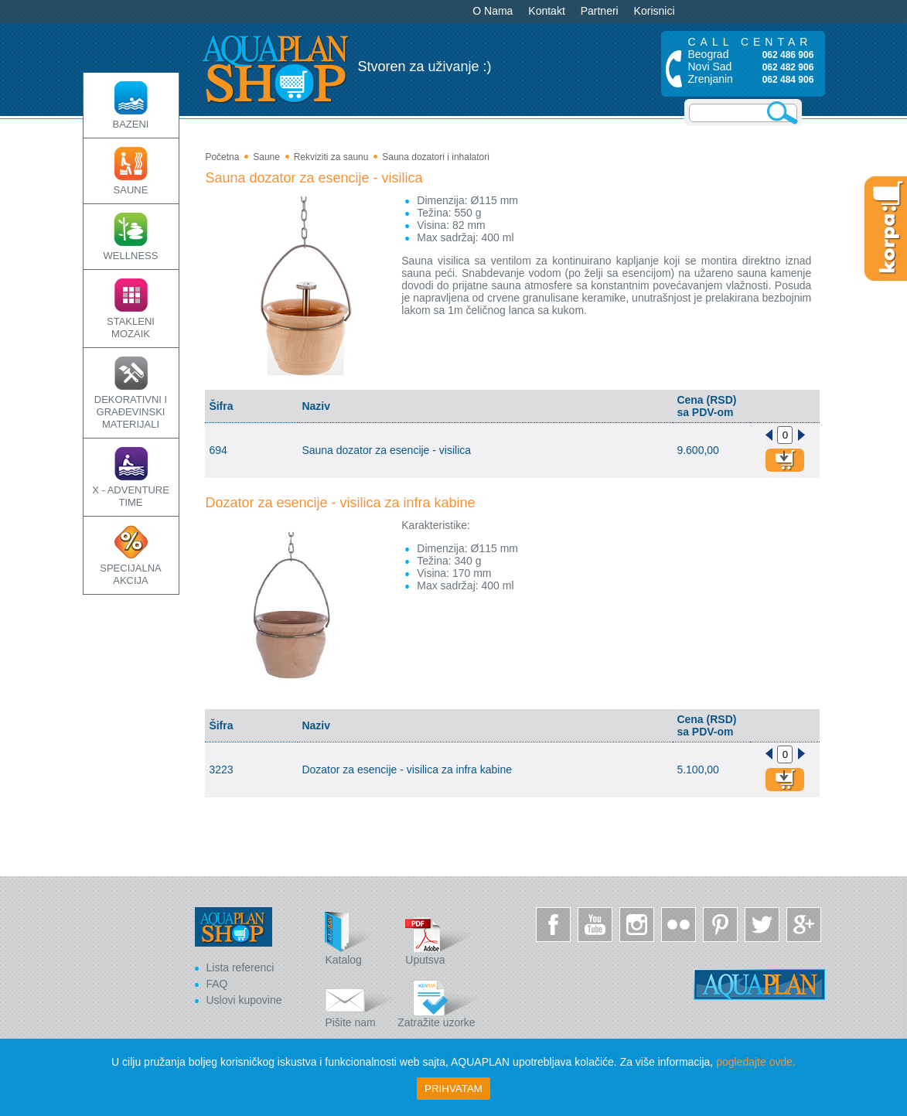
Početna (222, 157)
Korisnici (654, 11)
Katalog (359, 938)
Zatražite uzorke (438, 1001)
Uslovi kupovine (244, 1000)
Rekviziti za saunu (331, 157)
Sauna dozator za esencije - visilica (313, 178)
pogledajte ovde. (756, 1062)
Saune (266, 157)
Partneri (600, 11)
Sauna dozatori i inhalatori (435, 157)
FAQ (217, 984)
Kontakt (546, 11)
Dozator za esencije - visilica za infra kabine (340, 502)
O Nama (492, 11)
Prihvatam (453, 1088)
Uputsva (440, 938)
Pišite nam (359, 1001)
